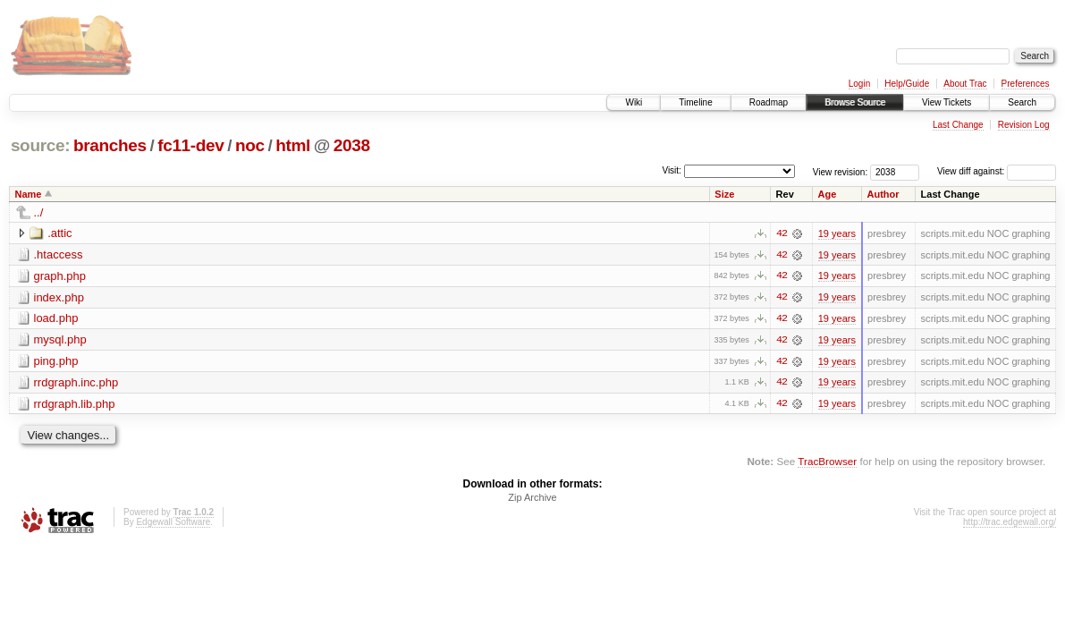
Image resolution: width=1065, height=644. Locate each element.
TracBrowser (827, 463)
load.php (56, 319)
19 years (837, 233)
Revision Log (1024, 125)
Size (724, 194)
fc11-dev (190, 145)
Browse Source (854, 102)
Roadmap (768, 102)
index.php (59, 297)
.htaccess (58, 254)
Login (859, 84)
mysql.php (60, 340)
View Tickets (946, 102)
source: (40, 145)
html (292, 145)
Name (28, 194)
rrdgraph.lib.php (74, 404)
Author (883, 194)
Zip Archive (532, 499)
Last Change (958, 125)
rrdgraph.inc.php (76, 383)
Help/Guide (906, 84)
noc (250, 145)
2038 (352, 145)
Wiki (633, 102)
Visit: (671, 170)
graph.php (60, 276)
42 (781, 233)
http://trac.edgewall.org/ (1009, 524)
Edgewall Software (173, 524)
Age (827, 194)
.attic (59, 233)
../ (39, 212)
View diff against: (996, 171)
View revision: (840, 171)
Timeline (695, 102)
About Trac (964, 84)
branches (110, 145)
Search (1022, 102)
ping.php (56, 362)
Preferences (1026, 84)
